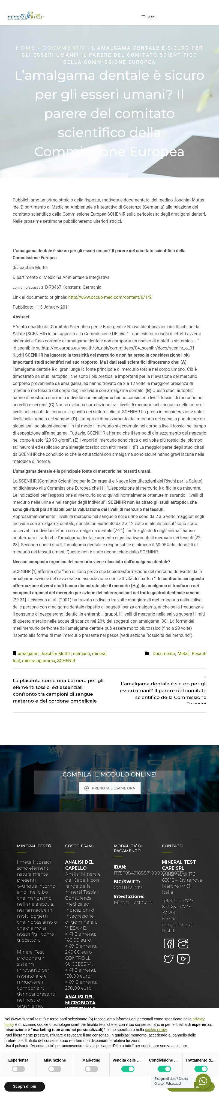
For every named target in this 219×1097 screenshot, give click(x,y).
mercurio (81, 653)
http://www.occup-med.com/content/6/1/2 (110, 297)
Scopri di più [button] (24, 1086)
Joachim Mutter (55, 653)
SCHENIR (66, 660)
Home (25, 48)
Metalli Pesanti (192, 653)
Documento (63, 48)
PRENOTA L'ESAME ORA (110, 785)
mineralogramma (38, 660)
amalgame (28, 653)
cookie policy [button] (156, 1029)
